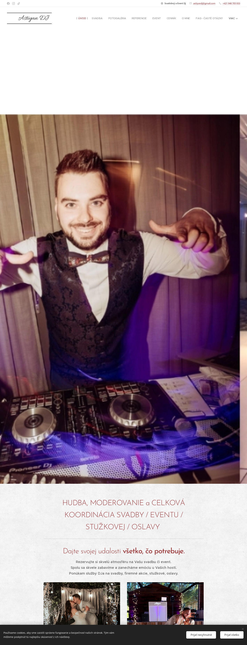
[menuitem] (83, 18)
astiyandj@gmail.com (204, 3)
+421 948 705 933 (231, 3)
